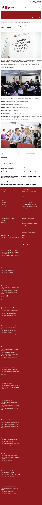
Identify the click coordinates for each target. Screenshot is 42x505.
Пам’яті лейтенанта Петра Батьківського (7, 323)
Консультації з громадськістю (5, 216)
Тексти (4, 14)
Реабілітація (21, 12)
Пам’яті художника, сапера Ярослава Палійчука (8, 270)
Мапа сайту (39, 1)
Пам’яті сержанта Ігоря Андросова (6, 285)
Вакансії (2, 200)
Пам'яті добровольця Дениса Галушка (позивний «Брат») (9, 439)
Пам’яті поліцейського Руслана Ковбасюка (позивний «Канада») (10, 443)
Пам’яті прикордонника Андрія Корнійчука (7, 429)
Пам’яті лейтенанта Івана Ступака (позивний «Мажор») (9, 248)
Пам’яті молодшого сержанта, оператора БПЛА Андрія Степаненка (10, 417)
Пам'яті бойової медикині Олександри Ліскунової (8, 381)
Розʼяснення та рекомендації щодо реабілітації (28, 200)
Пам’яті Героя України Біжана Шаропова (7, 491)
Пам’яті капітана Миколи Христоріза (6, 398)
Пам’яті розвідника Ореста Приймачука (7, 272)
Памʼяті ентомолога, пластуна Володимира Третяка (8, 317)
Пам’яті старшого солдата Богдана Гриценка (7, 400)
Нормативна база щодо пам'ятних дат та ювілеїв (29, 191)
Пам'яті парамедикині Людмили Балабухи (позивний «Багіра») (10, 495)
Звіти (2, 196)
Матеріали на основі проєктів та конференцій (28, 232)
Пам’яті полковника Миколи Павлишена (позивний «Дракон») (10, 371)
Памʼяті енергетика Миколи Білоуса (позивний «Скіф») (9, 493)
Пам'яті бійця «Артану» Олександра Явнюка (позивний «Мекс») (10, 498)
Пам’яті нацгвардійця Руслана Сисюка (6, 332)
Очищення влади (3, 206)
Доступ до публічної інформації (5, 214)
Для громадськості (28, 12)
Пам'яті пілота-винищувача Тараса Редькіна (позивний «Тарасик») (10, 237)
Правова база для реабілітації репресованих (28, 198)
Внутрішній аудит (3, 202)
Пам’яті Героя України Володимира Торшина (7, 468)
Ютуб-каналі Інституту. (30, 153)
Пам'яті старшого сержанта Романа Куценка (7, 441)
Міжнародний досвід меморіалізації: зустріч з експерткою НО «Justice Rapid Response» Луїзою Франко (21, 171)
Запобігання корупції (4, 204)
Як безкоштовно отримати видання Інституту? (7, 218)
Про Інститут (5, 12)
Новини (12, 21)
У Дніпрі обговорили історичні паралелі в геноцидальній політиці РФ (21, 180)
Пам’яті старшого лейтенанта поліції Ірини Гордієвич (8, 315)
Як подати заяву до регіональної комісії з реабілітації (29, 206)
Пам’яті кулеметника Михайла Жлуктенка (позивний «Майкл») (10, 422)
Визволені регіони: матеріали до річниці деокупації (29, 223)
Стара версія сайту (32, 1)
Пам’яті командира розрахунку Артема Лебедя (8, 462)
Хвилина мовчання (10, 14)
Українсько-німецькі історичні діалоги (27, 230)
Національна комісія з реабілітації (27, 202)
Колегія (2, 198)
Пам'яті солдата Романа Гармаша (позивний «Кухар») (9, 313)
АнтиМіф (23, 228)
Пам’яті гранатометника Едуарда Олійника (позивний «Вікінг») (10, 390)
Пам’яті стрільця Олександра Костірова (6, 453)
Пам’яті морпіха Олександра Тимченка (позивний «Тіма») (9, 451)
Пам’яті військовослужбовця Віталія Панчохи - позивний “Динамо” (10, 474)
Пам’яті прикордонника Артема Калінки (7, 435)
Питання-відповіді (24, 208)
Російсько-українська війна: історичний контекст (29, 225)
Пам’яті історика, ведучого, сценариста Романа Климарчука (9, 396)
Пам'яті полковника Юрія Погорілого (6, 482)
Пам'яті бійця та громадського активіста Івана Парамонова (9, 486)
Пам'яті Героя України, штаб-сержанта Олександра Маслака (9, 470)
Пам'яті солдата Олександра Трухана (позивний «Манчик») (9, 302)
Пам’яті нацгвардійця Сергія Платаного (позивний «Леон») (9, 290)
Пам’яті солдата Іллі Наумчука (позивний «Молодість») (9, 265)
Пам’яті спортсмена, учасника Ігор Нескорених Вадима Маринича (10, 478)
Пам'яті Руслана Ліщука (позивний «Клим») (7, 274)
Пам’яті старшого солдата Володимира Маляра (8, 367)
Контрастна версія (38, 2)
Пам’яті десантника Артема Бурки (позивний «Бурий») (9, 379)
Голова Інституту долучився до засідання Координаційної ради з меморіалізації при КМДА (21, 184)
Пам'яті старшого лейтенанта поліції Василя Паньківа (9, 357)
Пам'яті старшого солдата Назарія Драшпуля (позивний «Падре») (10, 283)
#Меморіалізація (4, 157)
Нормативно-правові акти (13, 12)
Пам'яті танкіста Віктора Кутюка (5, 344)
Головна (3, 21)
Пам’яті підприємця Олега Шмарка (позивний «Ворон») (9, 369)
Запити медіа (24, 216)
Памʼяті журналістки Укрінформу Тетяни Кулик (8, 352)
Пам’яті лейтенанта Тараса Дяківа (6, 376)
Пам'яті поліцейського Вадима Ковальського (7, 472)
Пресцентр (34, 12)
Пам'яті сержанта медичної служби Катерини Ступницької (9, 330)
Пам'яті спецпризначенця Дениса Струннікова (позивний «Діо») (10, 385)
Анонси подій (24, 214)
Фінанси (2, 230)
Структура (2, 193)
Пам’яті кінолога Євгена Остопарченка (6, 383)
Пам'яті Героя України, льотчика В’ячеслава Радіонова (9, 365)
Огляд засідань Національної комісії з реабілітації (29, 204)
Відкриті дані (3, 220)
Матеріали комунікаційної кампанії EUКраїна (28, 218)
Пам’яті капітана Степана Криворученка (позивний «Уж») (9, 325)
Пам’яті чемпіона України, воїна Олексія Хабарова (8, 359)
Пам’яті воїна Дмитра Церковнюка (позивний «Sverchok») (9, 455)
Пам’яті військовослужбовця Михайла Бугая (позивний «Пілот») (10, 239)
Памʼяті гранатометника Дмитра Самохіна (7, 484)
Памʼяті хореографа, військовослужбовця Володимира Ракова (10, 255)
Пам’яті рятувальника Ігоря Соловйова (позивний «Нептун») (9, 259)
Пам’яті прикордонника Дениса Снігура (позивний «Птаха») (9, 250)
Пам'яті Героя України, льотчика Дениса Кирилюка (8, 445)
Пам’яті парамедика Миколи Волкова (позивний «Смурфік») (9, 476)
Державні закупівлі (4, 222)
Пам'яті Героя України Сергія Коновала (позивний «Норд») (9, 437)
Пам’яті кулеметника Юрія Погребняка (6, 460)
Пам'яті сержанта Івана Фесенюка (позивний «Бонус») (9, 257)
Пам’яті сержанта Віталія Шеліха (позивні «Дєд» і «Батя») (9, 424)
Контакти (16, 14)
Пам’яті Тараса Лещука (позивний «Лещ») (7, 263)
